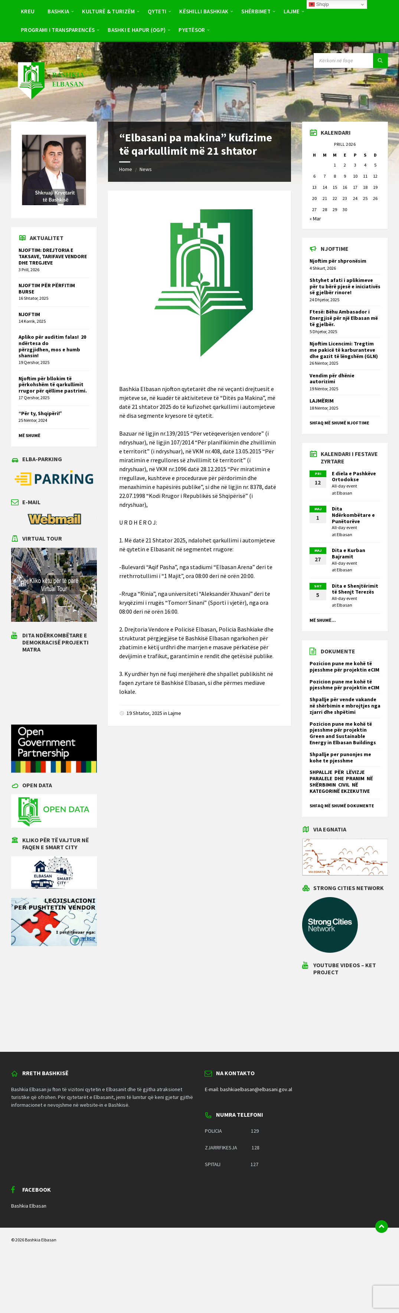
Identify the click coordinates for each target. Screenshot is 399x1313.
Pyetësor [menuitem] (192, 29)
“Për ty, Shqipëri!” (40, 413)
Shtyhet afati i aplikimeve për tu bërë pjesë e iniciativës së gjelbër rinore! (345, 286)
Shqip (319, 4)
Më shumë (29, 435)
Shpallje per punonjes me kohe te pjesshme (340, 757)
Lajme (174, 713)
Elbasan (344, 493)
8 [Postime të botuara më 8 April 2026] (335, 176)
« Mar (315, 218)
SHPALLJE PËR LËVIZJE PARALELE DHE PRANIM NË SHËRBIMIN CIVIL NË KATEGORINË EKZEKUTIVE (342, 781)
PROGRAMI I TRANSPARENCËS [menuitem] (58, 29)
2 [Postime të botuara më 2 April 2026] (345, 165)
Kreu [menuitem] (28, 11)
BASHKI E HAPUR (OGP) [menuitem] (137, 29)
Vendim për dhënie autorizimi (332, 378)
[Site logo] (50, 107)
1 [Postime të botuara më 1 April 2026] (335, 165)
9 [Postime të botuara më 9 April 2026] (345, 176)
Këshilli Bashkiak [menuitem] (203, 11)
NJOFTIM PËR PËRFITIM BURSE (47, 288)
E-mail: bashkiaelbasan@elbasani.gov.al (248, 1089)
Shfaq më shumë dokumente (342, 805)
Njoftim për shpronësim (338, 260)
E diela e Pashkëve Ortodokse (354, 476)
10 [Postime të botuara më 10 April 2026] (355, 176)
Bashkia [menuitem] (58, 11)
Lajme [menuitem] (292, 11)
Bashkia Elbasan (28, 1205)
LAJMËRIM (322, 400)
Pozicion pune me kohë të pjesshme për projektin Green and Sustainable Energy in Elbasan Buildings (343, 733)
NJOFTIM (29, 314)
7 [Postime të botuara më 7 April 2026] (325, 176)
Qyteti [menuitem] (157, 11)
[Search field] (351, 60)
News (146, 169)
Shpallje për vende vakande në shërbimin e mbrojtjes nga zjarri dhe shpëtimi (345, 705)
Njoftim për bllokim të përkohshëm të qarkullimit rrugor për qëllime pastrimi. (53, 384)
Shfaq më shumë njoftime (339, 423)
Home (125, 169)
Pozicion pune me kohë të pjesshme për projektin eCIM (344, 666)
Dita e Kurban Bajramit (348, 553)
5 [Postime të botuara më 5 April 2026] (375, 165)
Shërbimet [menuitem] (256, 11)
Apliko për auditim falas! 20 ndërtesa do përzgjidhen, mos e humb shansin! (52, 346)
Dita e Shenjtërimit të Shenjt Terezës (355, 588)
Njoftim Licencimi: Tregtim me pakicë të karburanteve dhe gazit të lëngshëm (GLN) (344, 350)
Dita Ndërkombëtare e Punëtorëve (353, 515)
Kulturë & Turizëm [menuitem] (108, 11)
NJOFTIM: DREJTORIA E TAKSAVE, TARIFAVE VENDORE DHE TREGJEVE (53, 256)
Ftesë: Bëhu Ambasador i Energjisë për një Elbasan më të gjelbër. (344, 318)
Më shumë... (323, 620)
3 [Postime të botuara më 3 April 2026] (355, 165)
